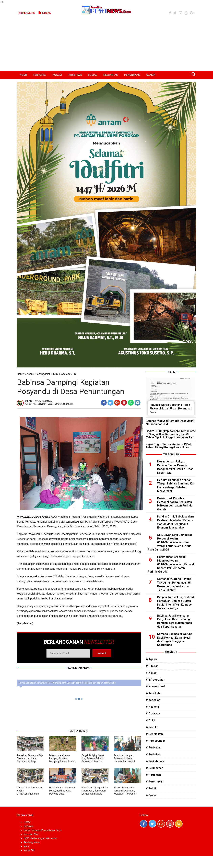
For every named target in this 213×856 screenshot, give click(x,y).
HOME (23, 74)
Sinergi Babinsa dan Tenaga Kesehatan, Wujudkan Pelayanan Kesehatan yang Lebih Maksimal (126, 793)
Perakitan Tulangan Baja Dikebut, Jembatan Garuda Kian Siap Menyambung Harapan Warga (30, 761)
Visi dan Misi (31, 834)
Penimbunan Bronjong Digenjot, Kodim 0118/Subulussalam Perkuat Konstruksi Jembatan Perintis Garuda (171, 564)
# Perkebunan (155, 761)
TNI (75, 374)
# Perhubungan (155, 740)
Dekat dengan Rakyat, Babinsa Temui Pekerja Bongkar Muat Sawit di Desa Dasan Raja (175, 467)
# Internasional (155, 686)
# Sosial (151, 795)
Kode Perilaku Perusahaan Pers (42, 830)
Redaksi (28, 826)
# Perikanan (153, 747)
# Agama (152, 659)
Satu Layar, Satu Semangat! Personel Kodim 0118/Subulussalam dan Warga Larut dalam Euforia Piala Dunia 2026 (170, 542)
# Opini (150, 720)
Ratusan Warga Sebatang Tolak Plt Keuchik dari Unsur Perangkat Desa (170, 408)
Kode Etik (29, 850)
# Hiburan (152, 666)
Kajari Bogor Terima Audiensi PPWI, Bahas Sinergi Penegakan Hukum (169, 445)
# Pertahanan (154, 768)
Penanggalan (43, 374)
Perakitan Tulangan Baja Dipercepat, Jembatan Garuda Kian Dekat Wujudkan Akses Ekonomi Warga (94, 793)
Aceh (30, 374)
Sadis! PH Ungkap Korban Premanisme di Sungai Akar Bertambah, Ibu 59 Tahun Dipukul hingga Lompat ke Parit (171, 434)
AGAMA (150, 74)
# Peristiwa (153, 754)
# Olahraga (153, 713)
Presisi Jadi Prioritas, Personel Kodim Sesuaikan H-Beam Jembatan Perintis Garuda (174, 503)
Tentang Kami (32, 842)
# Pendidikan (154, 734)
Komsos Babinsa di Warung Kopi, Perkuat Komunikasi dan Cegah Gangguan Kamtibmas (174, 639)
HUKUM (57, 74)
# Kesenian (153, 700)
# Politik (151, 788)
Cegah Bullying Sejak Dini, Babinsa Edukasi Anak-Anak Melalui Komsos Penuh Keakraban (92, 761)
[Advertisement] (106, 45)
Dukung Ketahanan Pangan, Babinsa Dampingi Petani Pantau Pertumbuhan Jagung (62, 760)
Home (20, 374)
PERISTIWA (75, 74)
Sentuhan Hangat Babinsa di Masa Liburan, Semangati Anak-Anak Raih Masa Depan (126, 761)
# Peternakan (154, 781)
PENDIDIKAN (132, 74)
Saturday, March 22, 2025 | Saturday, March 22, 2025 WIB (49, 404)
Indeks (45, 12)
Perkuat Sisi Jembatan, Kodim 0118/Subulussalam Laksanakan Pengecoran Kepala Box (30, 793)
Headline (27, 12)
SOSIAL (92, 74)
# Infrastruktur (155, 679)
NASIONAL (39, 74)
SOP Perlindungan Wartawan (40, 838)
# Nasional (153, 706)
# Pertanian (153, 774)
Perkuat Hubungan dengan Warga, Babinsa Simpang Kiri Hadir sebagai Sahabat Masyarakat (175, 485)
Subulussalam (61, 374)
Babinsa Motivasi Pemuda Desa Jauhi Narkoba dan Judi (170, 422)
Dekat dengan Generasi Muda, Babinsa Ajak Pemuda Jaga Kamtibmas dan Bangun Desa (62, 793)
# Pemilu (151, 727)
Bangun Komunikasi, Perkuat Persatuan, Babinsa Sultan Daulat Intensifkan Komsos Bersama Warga (175, 602)
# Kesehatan (154, 693)
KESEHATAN (110, 74)
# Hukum (152, 672)
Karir (26, 846)
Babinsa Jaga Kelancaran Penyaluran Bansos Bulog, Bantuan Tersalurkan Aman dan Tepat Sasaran (174, 621)
